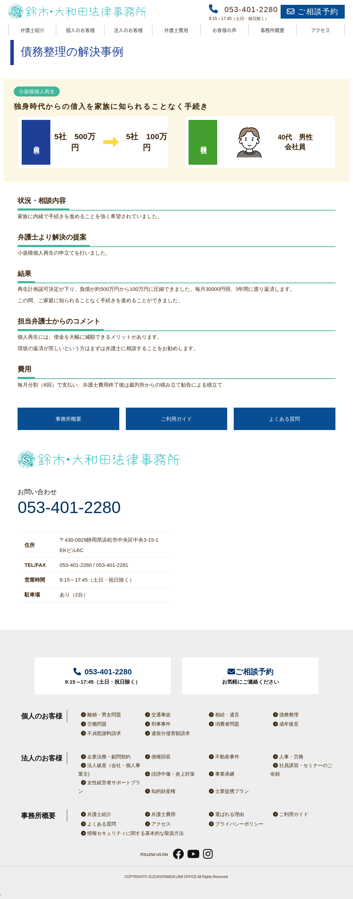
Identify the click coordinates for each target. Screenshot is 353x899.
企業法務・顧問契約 (104, 756)
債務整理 (284, 714)
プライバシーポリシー (234, 824)
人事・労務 (286, 756)
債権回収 (156, 756)
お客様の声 (224, 30)
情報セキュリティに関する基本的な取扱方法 (131, 833)
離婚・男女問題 (99, 714)
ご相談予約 (313, 11)
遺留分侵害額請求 (166, 733)
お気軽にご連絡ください (250, 675)
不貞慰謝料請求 (99, 733)
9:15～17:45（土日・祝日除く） (103, 675)
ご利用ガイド (176, 419)
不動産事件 (222, 756)
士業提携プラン (227, 791)
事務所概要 (272, 30)
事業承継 (220, 774)
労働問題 (92, 724)
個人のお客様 (80, 30)
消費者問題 (222, 724)
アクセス (320, 30)
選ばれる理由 (225, 814)
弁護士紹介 (32, 30)
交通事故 (156, 714)
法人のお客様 (128, 30)
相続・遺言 (222, 714)
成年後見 (284, 724)
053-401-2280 (69, 507)
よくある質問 (284, 419)
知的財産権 (158, 791)
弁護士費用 (176, 30)
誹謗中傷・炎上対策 (168, 774)
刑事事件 (156, 724)
